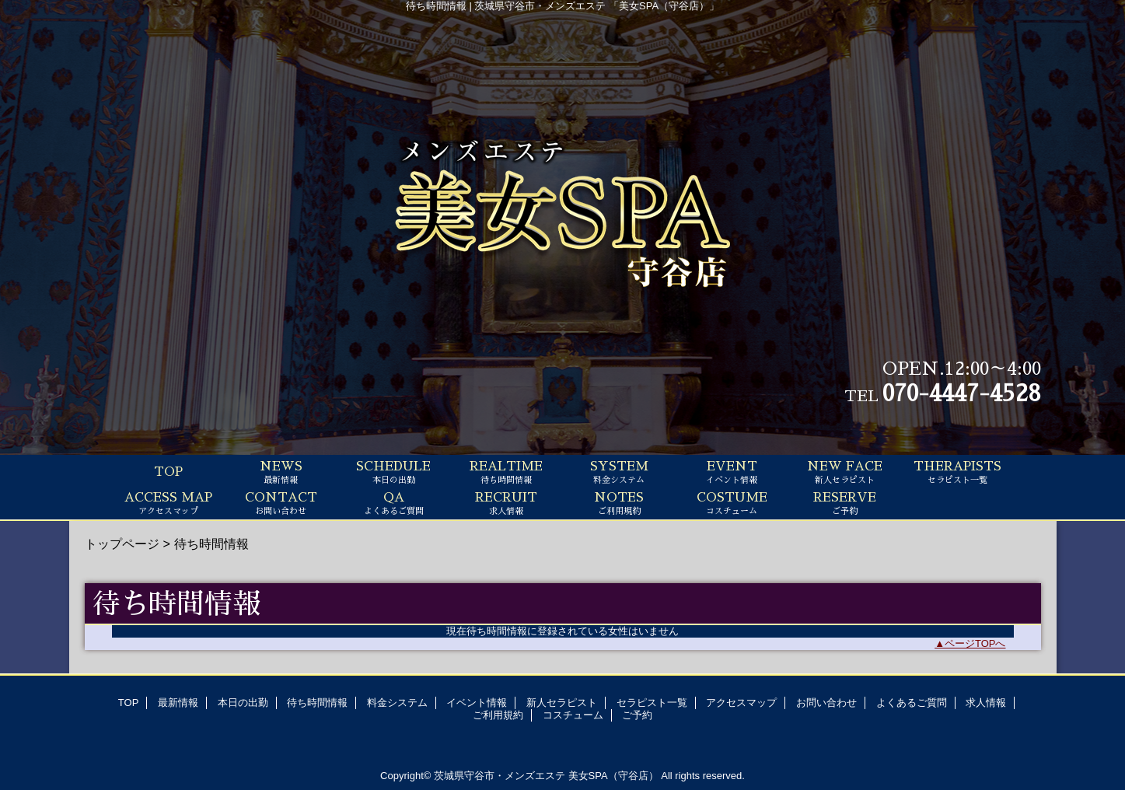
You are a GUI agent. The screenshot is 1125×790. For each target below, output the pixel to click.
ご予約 (637, 715)
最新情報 (178, 702)
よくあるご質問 (911, 702)
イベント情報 (476, 702)
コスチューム (573, 715)
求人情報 (986, 702)
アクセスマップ (741, 702)
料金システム (397, 702)
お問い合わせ (826, 702)
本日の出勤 (243, 702)
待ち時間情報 (317, 702)
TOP (168, 472)
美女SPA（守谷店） (613, 775)
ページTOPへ (975, 643)
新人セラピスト (561, 702)
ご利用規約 (498, 715)
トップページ (122, 544)
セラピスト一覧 (652, 702)
